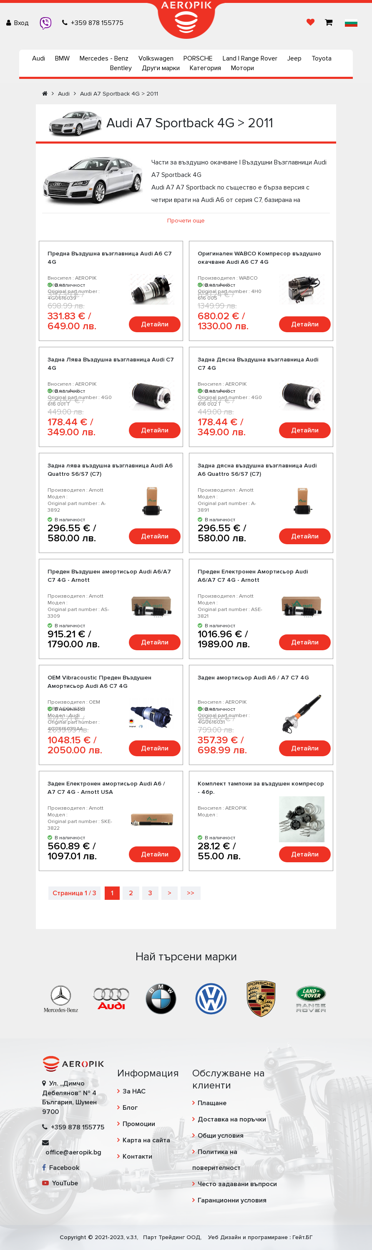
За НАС (134, 1091)
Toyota (322, 58)
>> (190, 893)
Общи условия (221, 1135)
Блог (130, 1108)
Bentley (121, 68)
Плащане (212, 1103)
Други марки (161, 68)
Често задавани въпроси (237, 1184)
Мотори (242, 68)
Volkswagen (155, 58)
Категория (205, 68)
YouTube (60, 1183)
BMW (62, 58)
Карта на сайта (146, 1140)
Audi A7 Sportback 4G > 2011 (119, 93)
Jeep (294, 58)
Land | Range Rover (250, 58)
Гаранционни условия (232, 1200)
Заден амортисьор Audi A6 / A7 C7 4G (253, 677)
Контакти (137, 1156)
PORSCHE (198, 58)
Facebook (60, 1168)
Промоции (139, 1124)
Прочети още (186, 220)
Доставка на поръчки (232, 1119)
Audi (38, 58)
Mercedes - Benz (104, 58)
